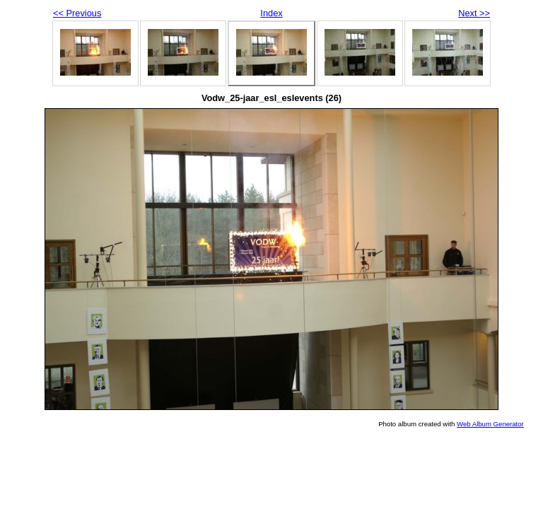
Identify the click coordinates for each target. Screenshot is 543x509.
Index (271, 13)
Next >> (474, 13)
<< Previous (77, 13)
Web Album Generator (490, 424)
